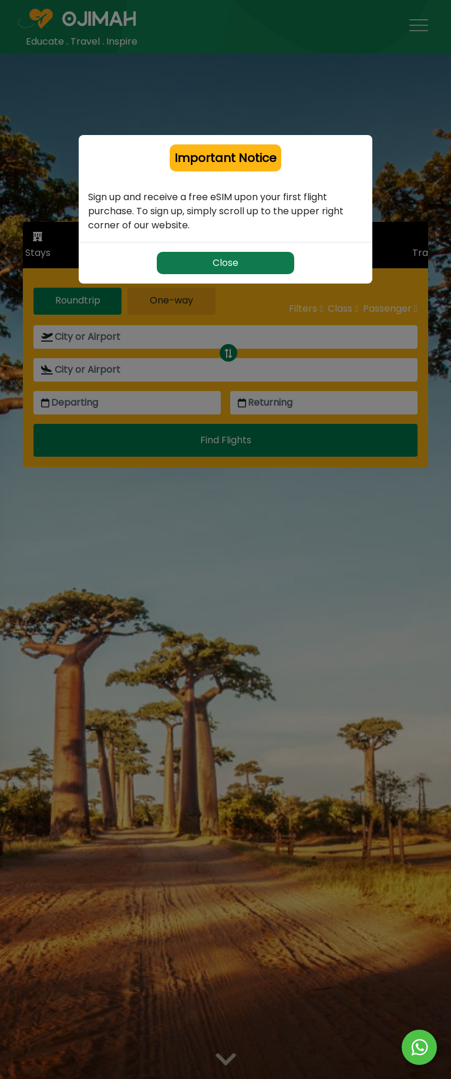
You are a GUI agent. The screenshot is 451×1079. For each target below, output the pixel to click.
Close (225, 262)
